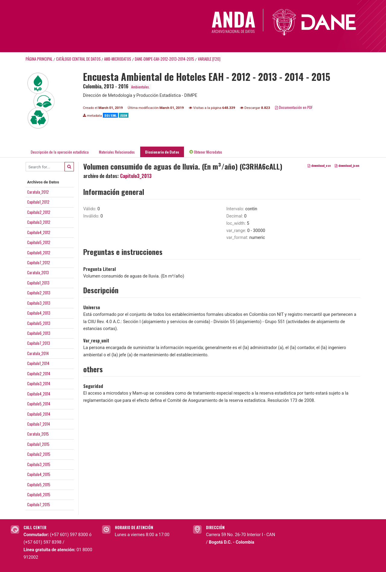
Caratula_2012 (38, 192)
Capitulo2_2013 (38, 293)
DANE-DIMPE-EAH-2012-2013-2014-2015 (164, 59)
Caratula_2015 (38, 434)
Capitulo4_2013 (38, 313)
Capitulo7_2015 (38, 504)
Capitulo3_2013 (38, 303)
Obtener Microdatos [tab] (205, 151)
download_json (347, 165)
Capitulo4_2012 (38, 232)
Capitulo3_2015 (38, 464)
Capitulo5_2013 (38, 323)
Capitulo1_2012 (38, 202)
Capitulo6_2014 (38, 414)
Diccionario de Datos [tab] (162, 151)
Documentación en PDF (294, 107)
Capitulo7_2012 (38, 262)
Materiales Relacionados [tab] (117, 151)
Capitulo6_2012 (38, 252)
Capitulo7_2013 (38, 343)
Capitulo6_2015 (38, 494)
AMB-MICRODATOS (117, 59)
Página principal (39, 59)
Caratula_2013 (38, 272)
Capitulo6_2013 (38, 333)
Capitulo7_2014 (38, 424)
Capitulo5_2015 (38, 484)
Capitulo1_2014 (38, 363)
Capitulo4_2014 (38, 394)
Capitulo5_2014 (38, 404)
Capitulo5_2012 (38, 242)
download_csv (319, 165)
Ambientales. (140, 86)
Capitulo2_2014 (38, 373)
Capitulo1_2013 (38, 283)
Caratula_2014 (38, 353)
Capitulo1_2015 (38, 444)
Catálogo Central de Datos (78, 59)
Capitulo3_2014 (38, 383)
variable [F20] (209, 59)
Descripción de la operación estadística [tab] (60, 151)
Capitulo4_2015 (38, 474)
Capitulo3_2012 (38, 222)
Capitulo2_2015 (38, 454)
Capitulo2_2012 (38, 212)
